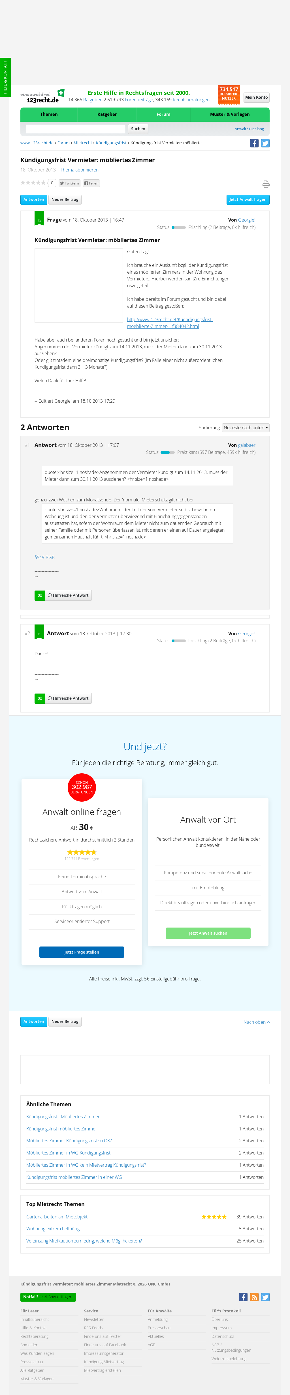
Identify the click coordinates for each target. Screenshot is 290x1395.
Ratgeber (92, 100)
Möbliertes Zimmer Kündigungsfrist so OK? (69, 1141)
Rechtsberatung (34, 1337)
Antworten (34, 200)
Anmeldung (158, 1320)
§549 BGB (45, 557)
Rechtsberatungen (191, 100)
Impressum (222, 1328)
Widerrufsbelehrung (229, 1359)
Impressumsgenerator (103, 1354)
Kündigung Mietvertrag (104, 1362)
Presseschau (31, 1362)
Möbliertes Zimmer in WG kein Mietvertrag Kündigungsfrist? (86, 1165)
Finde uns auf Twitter (102, 1337)
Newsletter (94, 1320)
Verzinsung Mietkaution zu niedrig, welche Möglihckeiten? (84, 1241)
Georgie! (246, 220)
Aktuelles (156, 1337)
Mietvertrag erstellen (102, 1371)
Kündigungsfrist (111, 143)
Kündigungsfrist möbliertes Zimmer (61, 1129)
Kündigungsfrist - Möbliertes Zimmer (63, 1117)
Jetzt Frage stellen (82, 952)
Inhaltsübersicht (34, 1320)
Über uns (220, 1320)
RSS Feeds (93, 1328)
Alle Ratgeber (32, 1371)
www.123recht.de (37, 143)
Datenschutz (223, 1337)
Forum (163, 114)
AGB (151, 1345)
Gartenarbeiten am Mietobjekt (57, 1217)
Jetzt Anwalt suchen (208, 933)
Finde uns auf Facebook (105, 1345)
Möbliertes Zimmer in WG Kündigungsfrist (68, 1153)
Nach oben (257, 1022)
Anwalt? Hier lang (249, 129)
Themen (49, 114)
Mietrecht (83, 143)
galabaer (246, 445)
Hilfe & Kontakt (5, 77)
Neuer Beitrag (65, 200)
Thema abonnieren (80, 170)
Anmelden (29, 1345)
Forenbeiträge (139, 100)
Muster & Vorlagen (230, 114)
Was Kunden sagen (37, 1354)
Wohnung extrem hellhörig (53, 1229)
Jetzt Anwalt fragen (248, 200)
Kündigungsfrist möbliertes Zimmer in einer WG (74, 1177)
